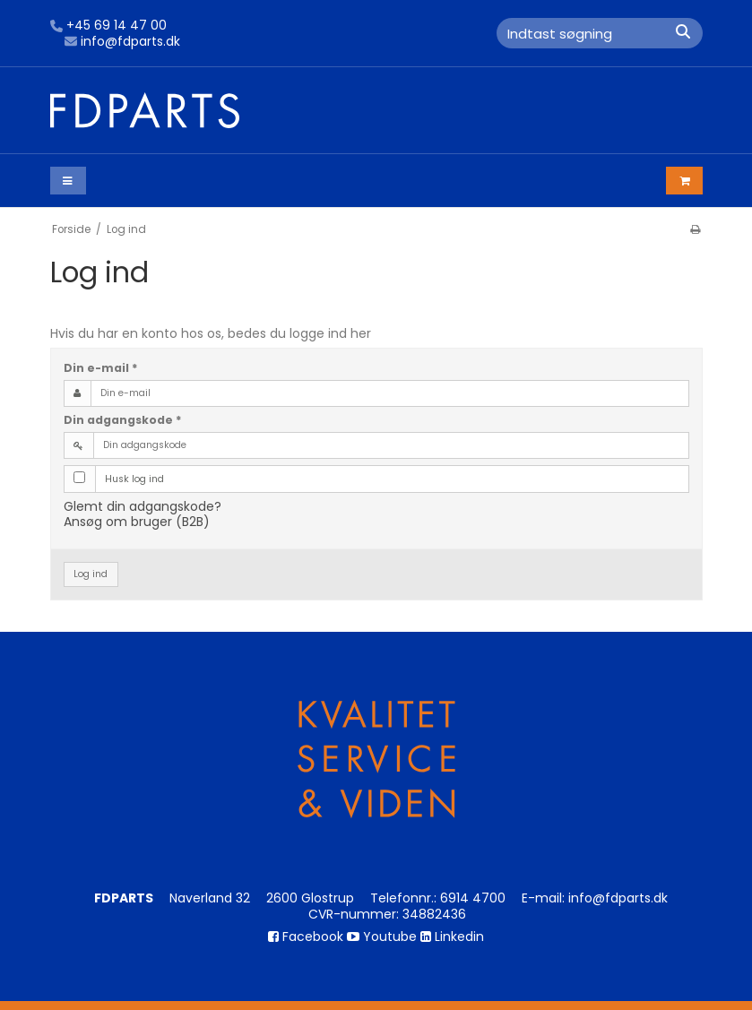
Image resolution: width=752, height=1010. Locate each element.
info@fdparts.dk (122, 42)
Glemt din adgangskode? (142, 506)
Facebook (305, 936)
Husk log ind (134, 479)
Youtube (382, 936)
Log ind (90, 574)
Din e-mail (101, 368)
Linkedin (452, 936)
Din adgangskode (123, 420)
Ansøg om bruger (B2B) (137, 522)
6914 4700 (473, 898)
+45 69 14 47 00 (108, 26)
